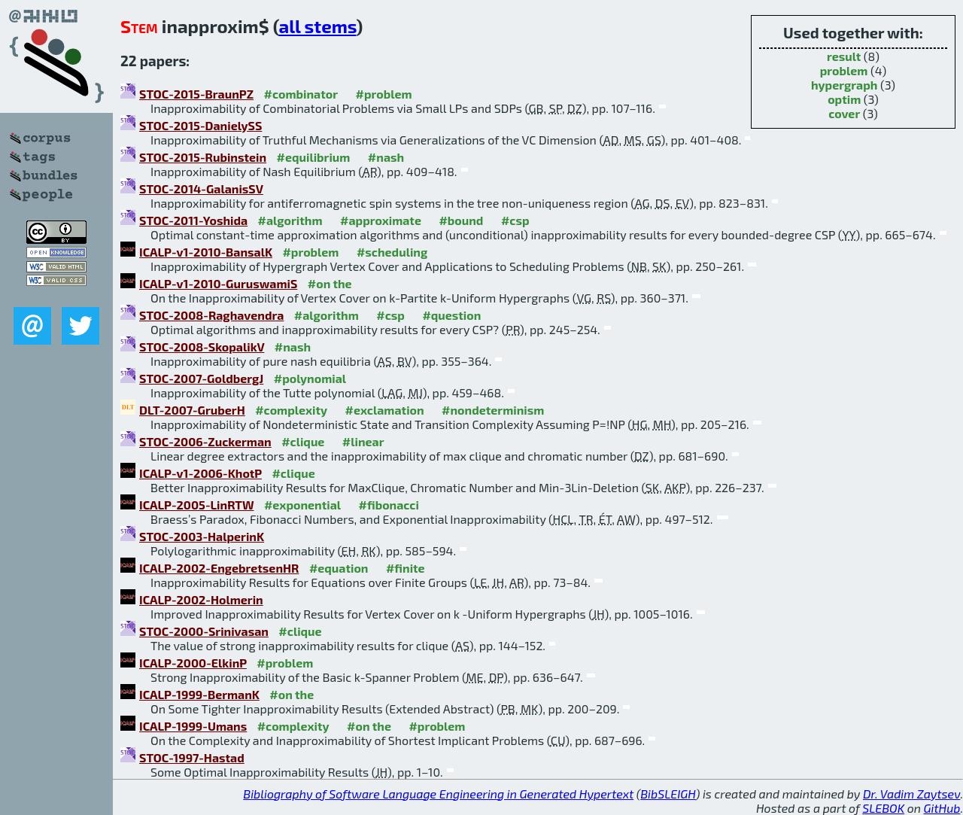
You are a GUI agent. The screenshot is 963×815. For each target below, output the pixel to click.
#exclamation (384, 410)
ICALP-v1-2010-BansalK (205, 252)
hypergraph (844, 85)
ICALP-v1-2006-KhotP (200, 473)
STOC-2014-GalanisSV (201, 188)
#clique (302, 441)
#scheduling (392, 252)
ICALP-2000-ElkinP (193, 662)
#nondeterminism (493, 410)
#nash (386, 157)
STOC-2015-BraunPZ (196, 94)
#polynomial (310, 378)
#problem (384, 94)
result (844, 56)
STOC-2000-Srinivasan (204, 631)
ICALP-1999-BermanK (199, 694)
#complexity (291, 410)
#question (451, 315)
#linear (363, 441)
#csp (515, 220)
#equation (339, 568)
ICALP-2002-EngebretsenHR (219, 568)
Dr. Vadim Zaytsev (911, 793)
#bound (461, 220)
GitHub (942, 808)
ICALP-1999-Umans (193, 726)
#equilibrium (314, 157)
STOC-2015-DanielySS (200, 125)
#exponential (302, 504)
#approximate (380, 220)
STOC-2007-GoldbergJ (201, 378)
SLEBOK (883, 808)
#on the (330, 283)
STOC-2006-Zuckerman (205, 441)
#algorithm (290, 220)
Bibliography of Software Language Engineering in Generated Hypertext (438, 793)
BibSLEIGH (667, 793)
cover (844, 113)
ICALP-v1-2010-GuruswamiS (218, 283)
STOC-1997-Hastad (192, 757)
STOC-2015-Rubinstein (202, 157)
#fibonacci (389, 504)
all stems (317, 26)
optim (844, 99)
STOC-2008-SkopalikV (201, 346)
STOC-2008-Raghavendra (211, 315)
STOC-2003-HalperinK (201, 536)
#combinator (301, 94)
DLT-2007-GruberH (192, 410)
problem (844, 70)
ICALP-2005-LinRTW (196, 504)
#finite (405, 568)
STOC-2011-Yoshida (193, 220)
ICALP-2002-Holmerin (201, 599)
